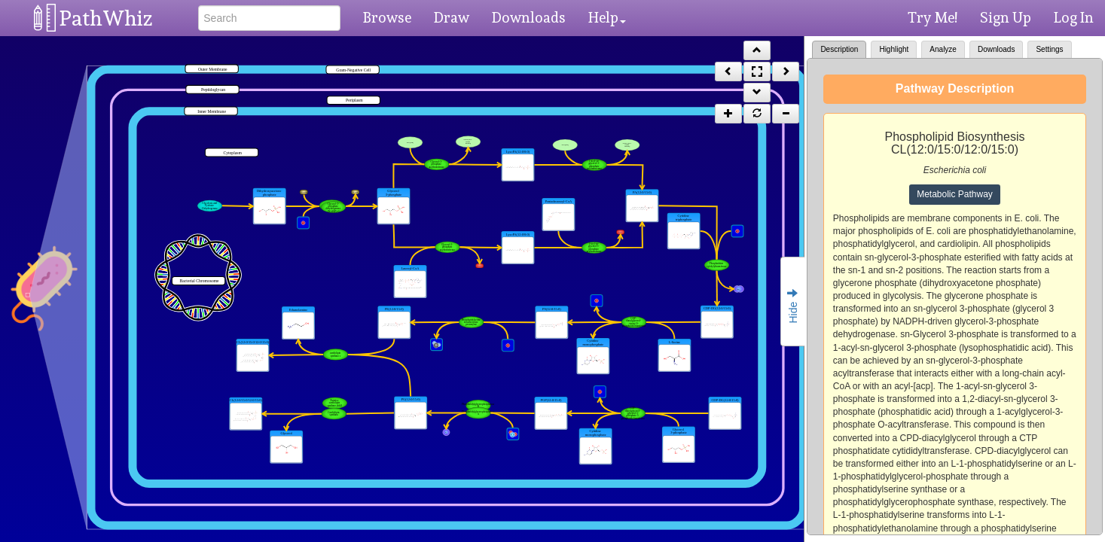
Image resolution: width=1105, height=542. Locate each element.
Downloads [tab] (996, 49)
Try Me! (932, 17)
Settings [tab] (1049, 49)
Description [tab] (839, 49)
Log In (1074, 17)
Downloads (529, 17)
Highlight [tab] (893, 49)
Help (607, 17)
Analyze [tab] (943, 49)
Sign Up (1005, 17)
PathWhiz (106, 18)
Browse (387, 17)
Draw (451, 17)
